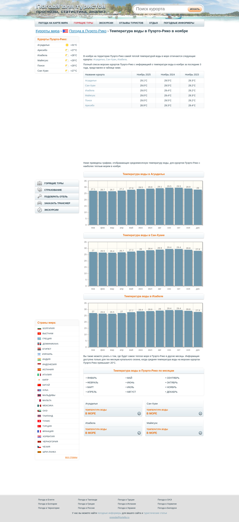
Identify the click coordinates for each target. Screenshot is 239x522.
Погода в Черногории (48, 508)
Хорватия (49, 436)
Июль (130, 387)
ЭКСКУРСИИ (106, 23)
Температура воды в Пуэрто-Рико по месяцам (143, 370)
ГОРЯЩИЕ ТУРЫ (83, 23)
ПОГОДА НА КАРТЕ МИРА (53, 23)
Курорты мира (48, 31)
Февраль (92, 382)
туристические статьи (155, 513)
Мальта (46, 400)
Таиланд (47, 416)
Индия (46, 359)
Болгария (49, 328)
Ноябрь (172, 387)
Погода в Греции (86, 504)
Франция (47, 431)
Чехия (46, 446)
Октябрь (172, 382)
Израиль (47, 354)
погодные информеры (109, 513)
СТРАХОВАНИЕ (53, 190)
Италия (47, 374)
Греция (47, 338)
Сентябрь (173, 378)
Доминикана (50, 344)
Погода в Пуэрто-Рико (87, 31)
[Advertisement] (143, 43)
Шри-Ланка (49, 452)
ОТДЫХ (153, 23)
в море (96, 412)
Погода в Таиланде (87, 499)
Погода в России (86, 508)
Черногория (50, 441)
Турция (47, 426)
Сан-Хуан (111, 59)
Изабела (122, 59)
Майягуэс (90, 95)
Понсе (88, 100)
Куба (45, 390)
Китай (46, 385)
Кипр (45, 380)
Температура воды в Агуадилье (144, 174)
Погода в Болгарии (47, 504)
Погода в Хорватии (167, 504)
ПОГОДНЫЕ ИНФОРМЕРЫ (179, 23)
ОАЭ (45, 410)
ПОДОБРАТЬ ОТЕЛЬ (56, 196)
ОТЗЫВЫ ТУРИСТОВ (131, 23)
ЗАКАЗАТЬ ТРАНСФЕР (57, 203)
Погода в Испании (127, 504)
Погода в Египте (46, 499)
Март (90, 387)
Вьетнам (47, 333)
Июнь (130, 382)
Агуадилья (99, 59)
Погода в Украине (126, 508)
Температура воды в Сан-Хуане (144, 235)
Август (131, 392)
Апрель (92, 392)
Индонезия (49, 364)
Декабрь (172, 392)
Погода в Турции (126, 499)
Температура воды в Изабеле (143, 296)
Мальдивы (48, 395)
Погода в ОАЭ (165, 499)
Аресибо (89, 105)
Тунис (46, 421)
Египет (46, 349)
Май (129, 378)
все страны (71, 457)
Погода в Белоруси (167, 508)
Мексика (48, 405)
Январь (92, 378)
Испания (48, 369)
